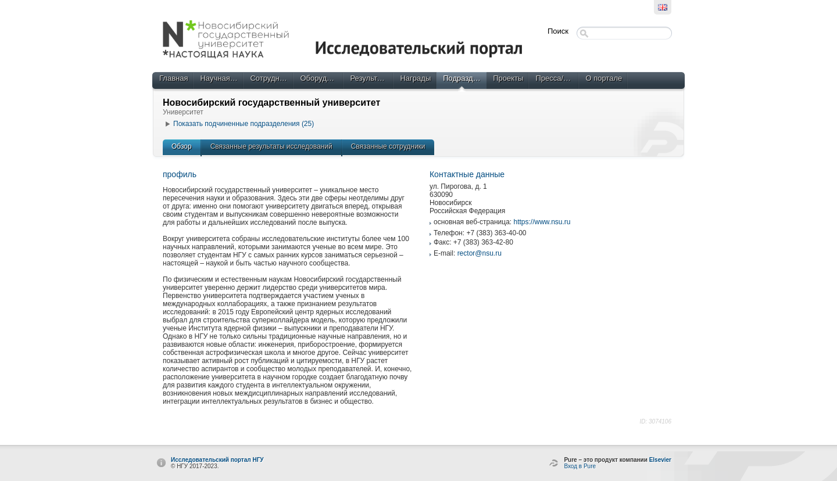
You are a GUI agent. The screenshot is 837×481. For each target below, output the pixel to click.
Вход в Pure (580, 466)
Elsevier (660, 460)
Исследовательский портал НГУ (217, 460)
